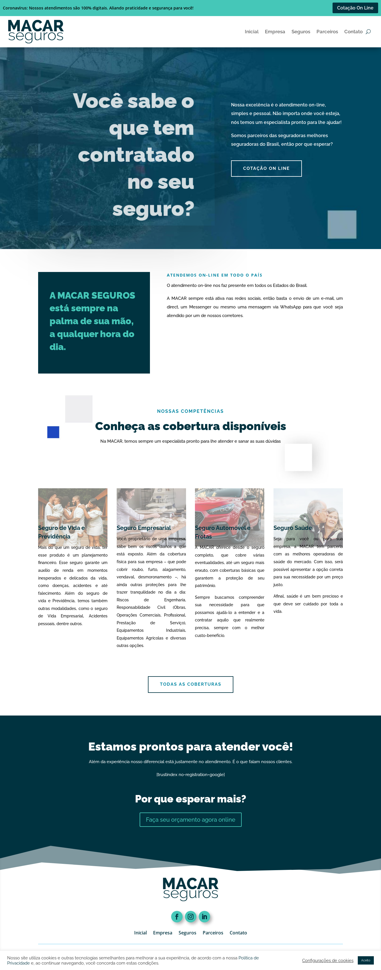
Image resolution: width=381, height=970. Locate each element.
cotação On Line (266, 168)
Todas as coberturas (190, 684)
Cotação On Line (355, 8)
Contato (353, 31)
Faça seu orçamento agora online (190, 819)
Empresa (275, 31)
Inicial (252, 31)
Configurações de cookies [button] (327, 960)
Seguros (301, 31)
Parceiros (327, 31)
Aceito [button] (365, 960)
